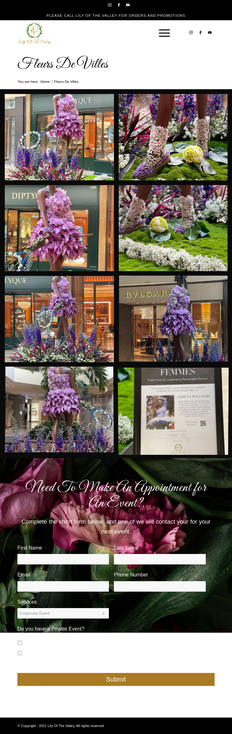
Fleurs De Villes (62, 64)
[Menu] (161, 32)
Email (25, 574)
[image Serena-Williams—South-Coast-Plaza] (62, 412)
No (33, 652)
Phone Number (133, 574)
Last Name (128, 547)
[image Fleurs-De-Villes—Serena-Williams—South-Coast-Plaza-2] (62, 321)
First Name (31, 547)
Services (27, 602)
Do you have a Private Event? (51, 628)
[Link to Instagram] (109, 5)
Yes (34, 641)
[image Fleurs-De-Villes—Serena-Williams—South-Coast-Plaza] (62, 139)
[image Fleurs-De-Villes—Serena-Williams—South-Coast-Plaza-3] (62, 230)
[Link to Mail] (128, 5)
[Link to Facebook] (119, 5)
